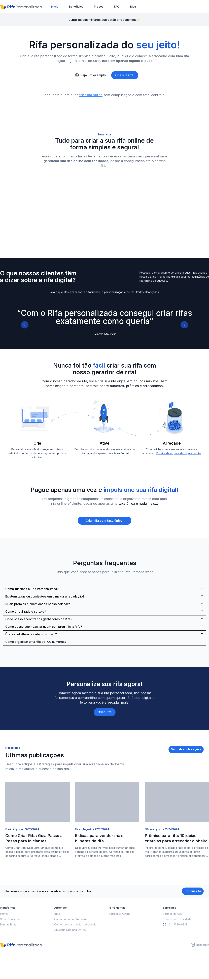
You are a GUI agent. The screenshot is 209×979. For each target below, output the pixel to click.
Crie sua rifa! (124, 75)
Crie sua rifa (193, 891)
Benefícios (76, 6)
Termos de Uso (172, 913)
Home (4, 913)
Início (54, 6)
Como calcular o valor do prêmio (75, 924)
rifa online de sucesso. (153, 280)
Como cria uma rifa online (70, 919)
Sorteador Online (119, 913)
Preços (98, 6)
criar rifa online (90, 95)
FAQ (116, 6)
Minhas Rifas (8, 924)
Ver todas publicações (186, 749)
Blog (133, 6)
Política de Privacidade (177, 919)
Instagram (202, 944)
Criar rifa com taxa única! (104, 520)
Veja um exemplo (90, 75)
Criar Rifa (105, 712)
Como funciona (10, 919)
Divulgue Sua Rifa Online (70, 930)
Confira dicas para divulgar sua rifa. (178, 453)
